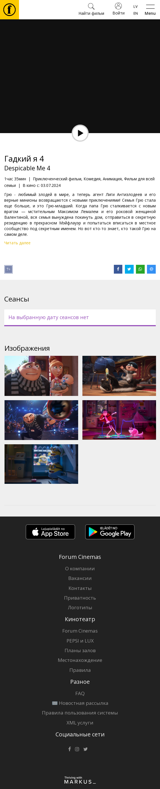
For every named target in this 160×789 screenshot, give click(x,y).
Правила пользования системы (80, 712)
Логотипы (80, 607)
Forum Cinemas (80, 630)
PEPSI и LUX (80, 640)
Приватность (80, 597)
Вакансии (80, 578)
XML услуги (80, 722)
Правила (80, 670)
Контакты (80, 588)
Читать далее (17, 242)
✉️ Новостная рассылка (80, 703)
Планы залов (80, 650)
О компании (80, 568)
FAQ (80, 693)
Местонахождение (80, 660)
